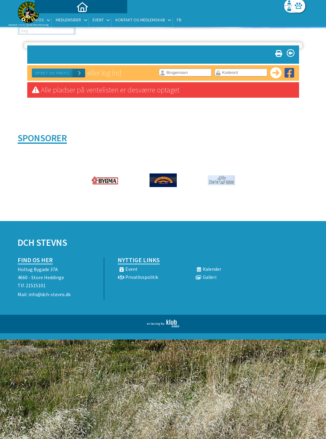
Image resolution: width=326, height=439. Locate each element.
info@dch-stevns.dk (49, 294)
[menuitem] (56, 21)
